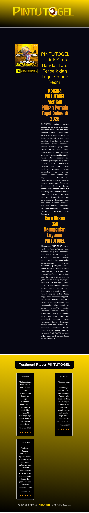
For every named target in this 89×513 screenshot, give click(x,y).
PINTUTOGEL (44, 505)
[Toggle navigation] (15, 19)
